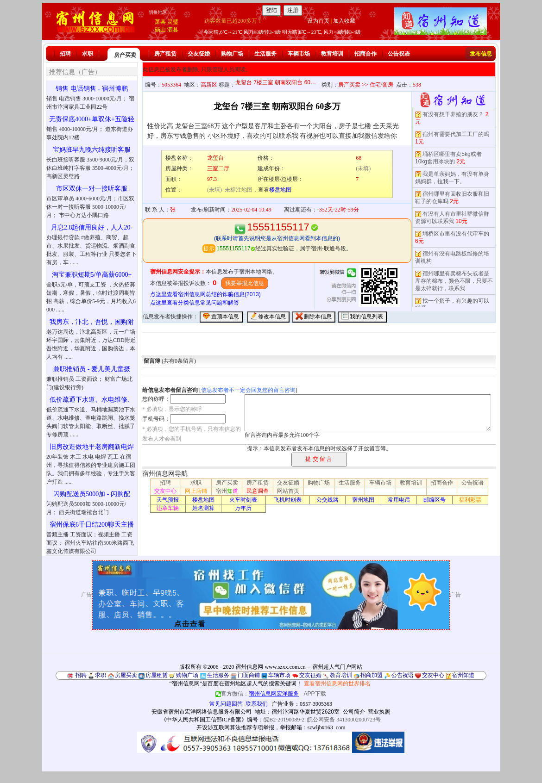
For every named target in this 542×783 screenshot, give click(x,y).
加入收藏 (344, 21)
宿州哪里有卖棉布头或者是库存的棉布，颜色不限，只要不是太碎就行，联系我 (454, 281)
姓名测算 (203, 508)
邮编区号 (434, 500)
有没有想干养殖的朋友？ (453, 114)
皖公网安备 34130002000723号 (344, 719)
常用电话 (399, 500)
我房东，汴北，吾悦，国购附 (92, 321)
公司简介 (354, 711)
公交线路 (327, 500)
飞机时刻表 (288, 500)
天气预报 (168, 500)
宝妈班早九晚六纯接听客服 (92, 149)
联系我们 (257, 704)
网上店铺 (196, 491)
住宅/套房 (381, 84)
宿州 (227, 491)
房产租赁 (165, 53)
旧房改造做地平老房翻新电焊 (92, 446)
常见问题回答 (226, 704)
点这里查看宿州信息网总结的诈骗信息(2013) (205, 294)
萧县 (160, 22)
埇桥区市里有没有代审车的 (455, 233)
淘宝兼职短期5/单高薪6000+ (92, 274)
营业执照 (379, 711)
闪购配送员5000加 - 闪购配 (91, 494)
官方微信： (257, 693)
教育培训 (332, 53)
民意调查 (257, 491)
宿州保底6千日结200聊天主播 (92, 524)
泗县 (172, 29)
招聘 (65, 53)
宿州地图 (363, 500)
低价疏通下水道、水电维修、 (92, 399)
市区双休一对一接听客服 (91, 188)
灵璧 (172, 22)
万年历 (243, 508)
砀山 (160, 29)
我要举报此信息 (244, 283)
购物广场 (232, 53)
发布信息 (481, 53)
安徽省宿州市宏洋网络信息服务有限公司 (201, 711)
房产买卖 (125, 55)
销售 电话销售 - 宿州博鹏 (91, 88)
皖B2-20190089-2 (284, 719)
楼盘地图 (280, 189)
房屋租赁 (156, 675)
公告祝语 (399, 53)
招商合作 (365, 53)
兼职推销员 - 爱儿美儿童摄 (91, 369)
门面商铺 (249, 675)
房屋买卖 (126, 675)
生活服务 (265, 53)
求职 (87, 53)
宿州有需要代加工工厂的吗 (455, 134)
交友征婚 (199, 53)
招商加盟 (371, 675)
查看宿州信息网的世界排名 (337, 683)
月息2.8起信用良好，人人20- (91, 227)
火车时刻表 (243, 500)
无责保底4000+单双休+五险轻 (91, 119)
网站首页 (288, 491)
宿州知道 (463, 675)
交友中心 (165, 491)
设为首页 (318, 21)
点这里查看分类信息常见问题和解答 (194, 302)
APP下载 (315, 693)
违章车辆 (168, 508)
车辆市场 (299, 53)
